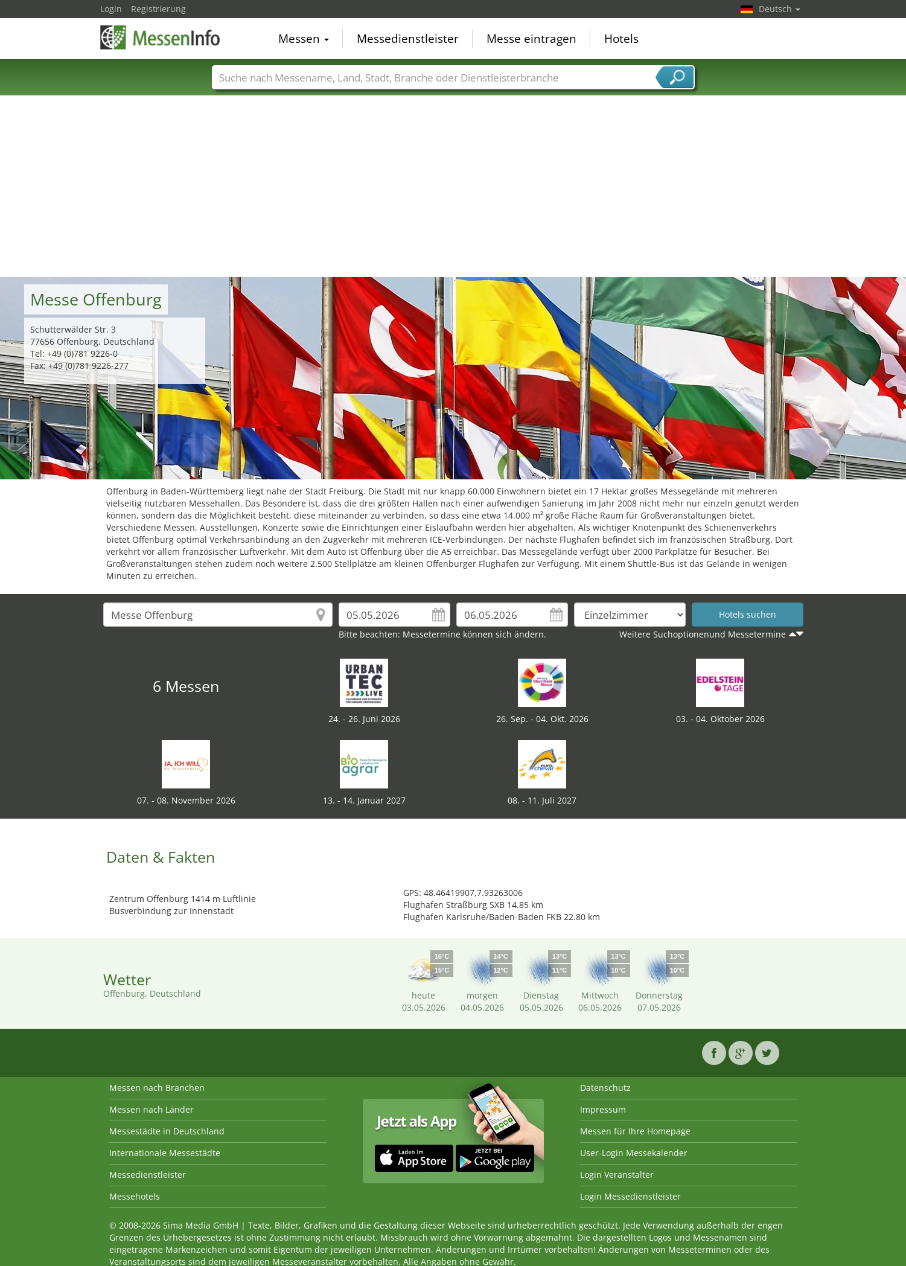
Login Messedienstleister (630, 1196)
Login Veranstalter (617, 1174)
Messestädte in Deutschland (167, 1131)
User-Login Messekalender (633, 1153)
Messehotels (134, 1196)
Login (111, 8)
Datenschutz (605, 1087)
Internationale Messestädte (164, 1153)
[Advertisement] (453, 186)
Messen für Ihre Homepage (635, 1131)
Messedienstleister (408, 38)
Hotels (621, 38)
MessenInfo (160, 37)
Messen (303, 38)
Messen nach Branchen (157, 1087)
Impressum (603, 1109)
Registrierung (158, 8)
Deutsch (779, 8)
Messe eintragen (531, 38)
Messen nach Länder (151, 1109)
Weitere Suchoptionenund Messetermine (702, 634)
